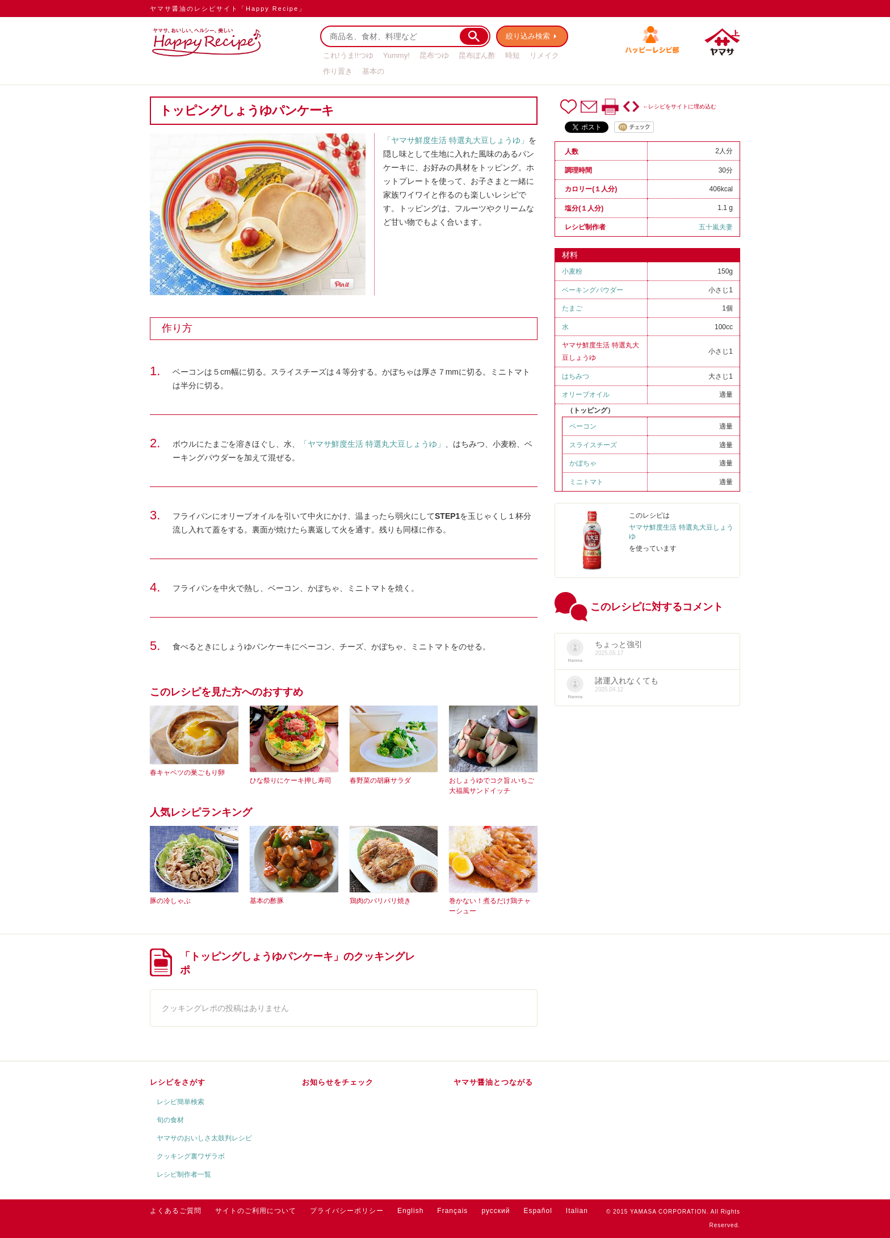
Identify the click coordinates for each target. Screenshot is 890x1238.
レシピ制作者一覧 (184, 1174)
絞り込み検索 (528, 36)
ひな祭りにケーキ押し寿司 (290, 780)
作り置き (337, 71)
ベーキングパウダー (592, 290)
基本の (373, 71)
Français (452, 1211)
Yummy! (396, 55)
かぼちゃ (583, 463)
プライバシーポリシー (347, 1211)
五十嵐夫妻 (716, 227)
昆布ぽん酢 (477, 55)
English (410, 1211)
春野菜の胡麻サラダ (380, 780)
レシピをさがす (177, 1082)
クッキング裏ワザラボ (191, 1156)
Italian (577, 1211)
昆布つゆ (434, 55)
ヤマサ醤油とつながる (493, 1082)
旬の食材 (170, 1120)
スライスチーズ (593, 445)
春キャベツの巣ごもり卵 (187, 773)
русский (495, 1211)
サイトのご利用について (255, 1211)
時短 (512, 55)
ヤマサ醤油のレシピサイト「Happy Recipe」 (228, 8)
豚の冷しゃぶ (170, 901)
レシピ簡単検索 (180, 1102)
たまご (572, 308)
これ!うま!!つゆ (348, 55)
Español (537, 1211)
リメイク (544, 55)
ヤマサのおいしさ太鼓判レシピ (204, 1138)
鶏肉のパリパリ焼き (380, 901)
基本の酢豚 (267, 901)
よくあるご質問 (175, 1211)
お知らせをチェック (337, 1082)
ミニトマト (586, 482)
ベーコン (583, 426)
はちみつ (575, 376)
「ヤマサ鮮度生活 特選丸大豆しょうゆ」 (455, 140)
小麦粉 (572, 271)
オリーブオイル (586, 394)
